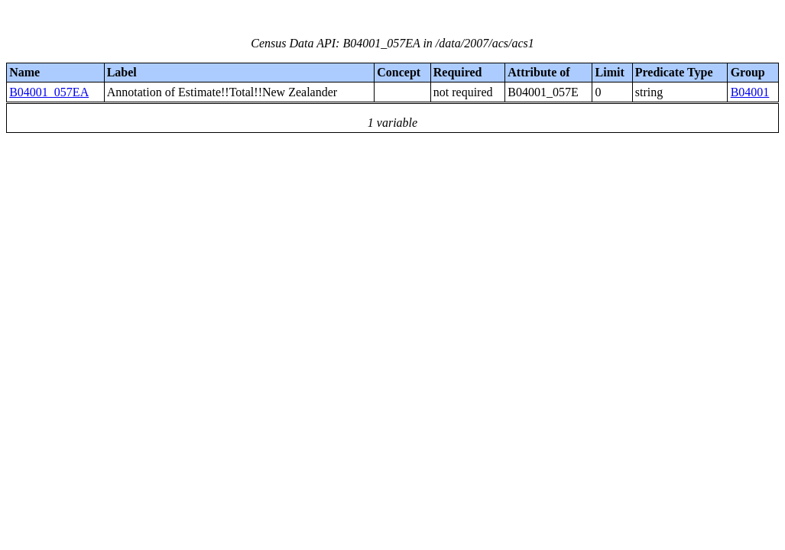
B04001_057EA (49, 92)
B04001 (750, 92)
